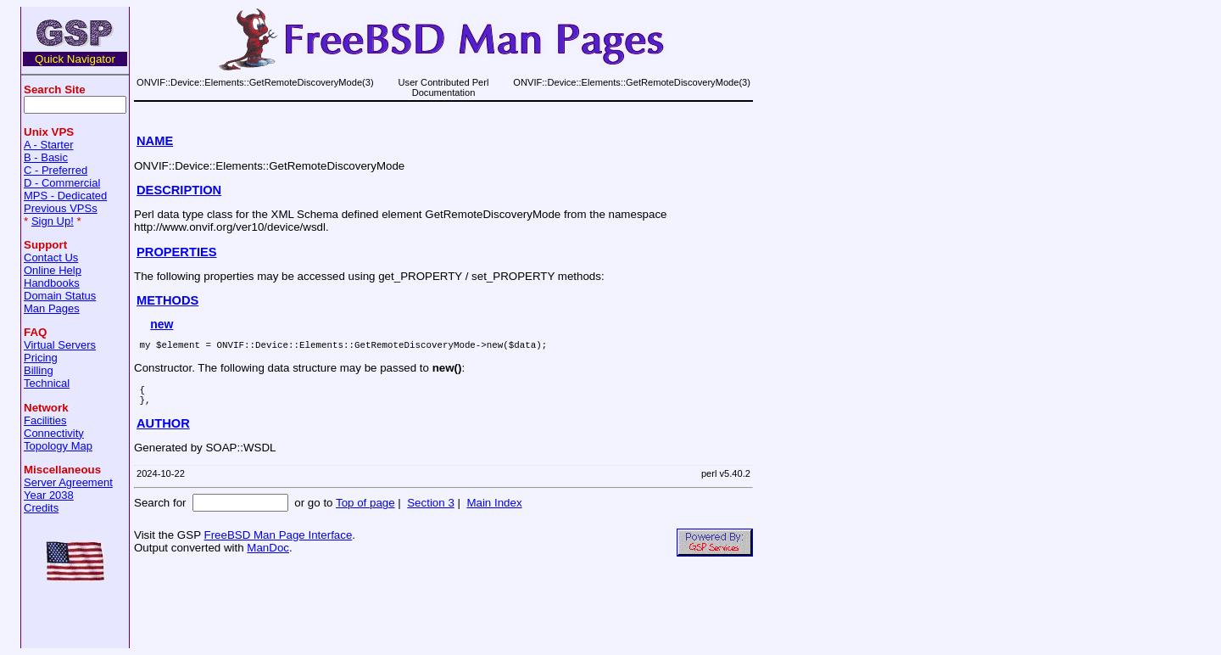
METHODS (167, 300)
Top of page (365, 510)
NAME (155, 141)
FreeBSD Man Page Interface (278, 542)
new (161, 324)
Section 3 (430, 510)
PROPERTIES (176, 252)
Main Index (493, 510)
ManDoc (268, 555)
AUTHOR (163, 431)
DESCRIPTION (179, 190)
